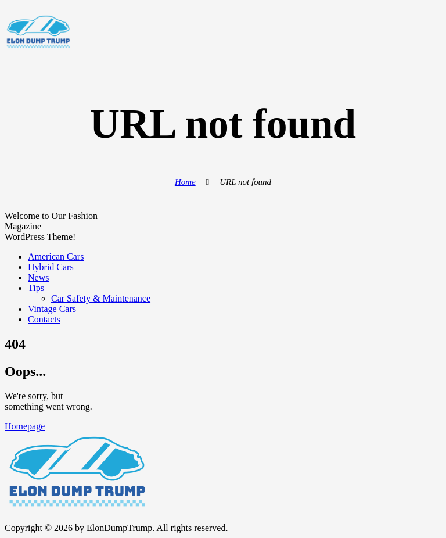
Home (185, 181)
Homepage (25, 426)
